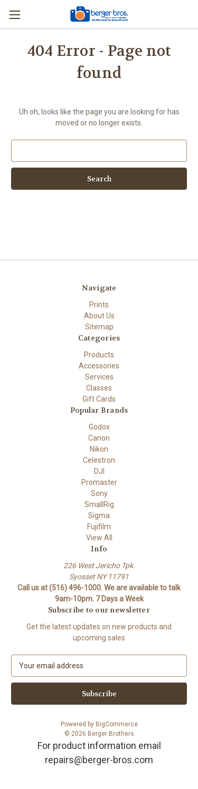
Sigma (99, 515)
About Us (99, 315)
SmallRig (99, 504)
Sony (99, 493)
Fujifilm (99, 526)
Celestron (99, 460)
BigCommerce (117, 724)
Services (99, 377)
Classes (99, 388)
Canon (99, 438)
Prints (99, 304)
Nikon (99, 449)
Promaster (99, 482)
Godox (99, 427)
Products (99, 354)
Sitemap (99, 327)
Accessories (99, 366)
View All (99, 537)
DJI (99, 471)
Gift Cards (99, 399)
